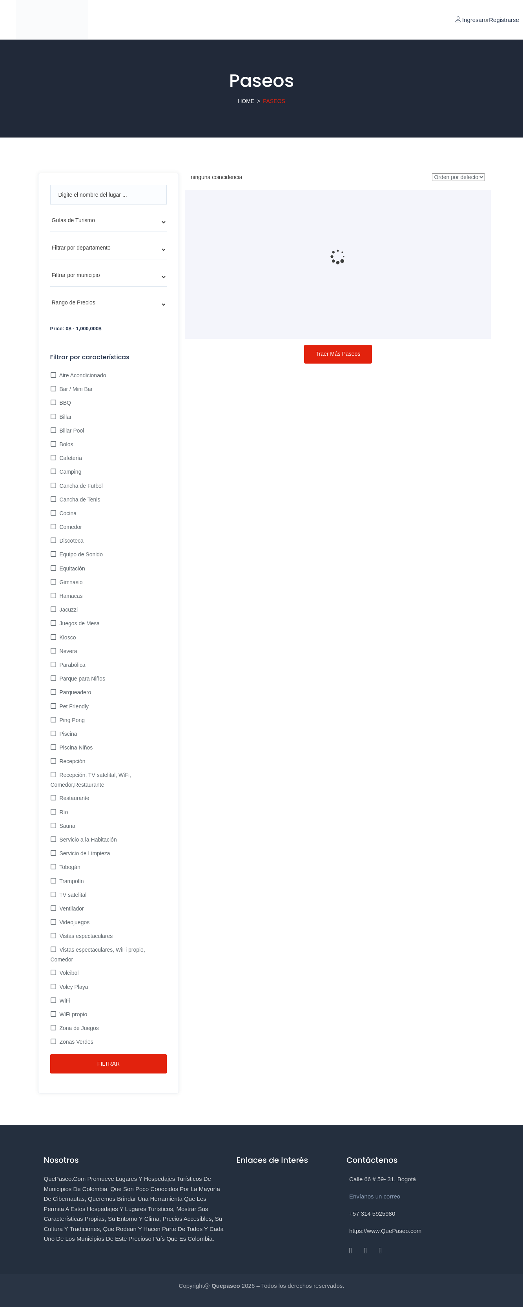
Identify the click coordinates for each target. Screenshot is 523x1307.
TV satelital (72, 895)
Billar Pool (71, 430)
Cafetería (70, 458)
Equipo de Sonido (80, 554)
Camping (70, 472)
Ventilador (71, 908)
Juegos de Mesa (79, 623)
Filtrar (108, 1064)
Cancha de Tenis (79, 499)
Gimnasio (70, 582)
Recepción (72, 761)
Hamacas (70, 596)
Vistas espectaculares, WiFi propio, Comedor (98, 954)
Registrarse (504, 19)
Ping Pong (71, 720)
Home (246, 101)
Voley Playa (73, 987)
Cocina (67, 513)
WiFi (64, 1000)
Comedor (70, 527)
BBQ (64, 403)
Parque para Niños (82, 678)
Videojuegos (74, 922)
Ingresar (473, 19)
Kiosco (67, 637)
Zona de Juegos (78, 1028)
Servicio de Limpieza (84, 853)
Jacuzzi (68, 609)
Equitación (71, 568)
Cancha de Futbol (80, 486)
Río (63, 812)
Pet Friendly (73, 706)
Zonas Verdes (75, 1042)
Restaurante (73, 798)
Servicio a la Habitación (87, 839)
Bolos (65, 444)
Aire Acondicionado (82, 375)
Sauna (66, 826)
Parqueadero (74, 692)
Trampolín (71, 881)
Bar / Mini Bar (75, 389)
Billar (65, 417)
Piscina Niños (75, 747)
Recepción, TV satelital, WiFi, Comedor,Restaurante (91, 779)
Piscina (67, 734)
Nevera (67, 651)
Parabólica (72, 665)
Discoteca (71, 541)
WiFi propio (72, 1014)
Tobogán (69, 867)
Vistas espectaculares (85, 936)
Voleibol (68, 973)
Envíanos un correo (374, 1196)
